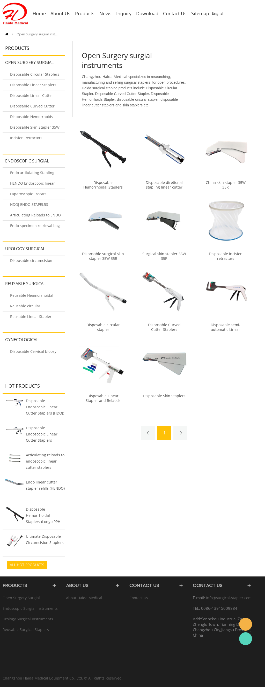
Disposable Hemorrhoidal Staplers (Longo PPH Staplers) (43, 516)
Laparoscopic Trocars (28, 193)
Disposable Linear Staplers (33, 84)
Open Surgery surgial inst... (37, 34)
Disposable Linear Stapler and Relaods (103, 398)
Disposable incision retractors (225, 256)
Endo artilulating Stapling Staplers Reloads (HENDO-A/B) (32, 174)
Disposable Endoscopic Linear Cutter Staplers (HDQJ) (45, 407)
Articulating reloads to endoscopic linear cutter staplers (45, 461)
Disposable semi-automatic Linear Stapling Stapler (225, 330)
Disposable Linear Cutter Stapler (31, 97)
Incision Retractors (26, 137)
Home (7, 34)
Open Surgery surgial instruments (28, 64)
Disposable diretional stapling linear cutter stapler (164, 187)
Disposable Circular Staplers (34, 74)
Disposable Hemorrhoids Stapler (31, 118)
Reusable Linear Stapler (30, 316)
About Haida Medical (84, 597)
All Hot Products (27, 564)
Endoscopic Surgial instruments (26, 162)
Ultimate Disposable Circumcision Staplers (45, 539)
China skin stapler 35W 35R (226, 185)
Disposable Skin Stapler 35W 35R (35, 129)
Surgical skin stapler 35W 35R (164, 256)
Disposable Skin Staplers (164, 396)
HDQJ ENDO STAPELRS (29, 204)
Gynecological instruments (20, 341)
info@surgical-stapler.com (229, 597)
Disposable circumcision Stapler (31, 262)
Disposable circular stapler (103, 327)
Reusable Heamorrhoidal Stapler (31, 297)
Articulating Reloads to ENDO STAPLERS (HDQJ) (35, 217)
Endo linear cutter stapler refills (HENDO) (45, 485)
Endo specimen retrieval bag (35, 225)
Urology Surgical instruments (24, 250)
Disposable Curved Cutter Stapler (32, 108)
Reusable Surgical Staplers (24, 285)
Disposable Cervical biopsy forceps (33, 353)
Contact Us (138, 597)
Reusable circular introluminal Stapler (27, 307)
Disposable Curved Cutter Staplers (164, 327)
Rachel (245, 638)
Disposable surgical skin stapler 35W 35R (103, 256)
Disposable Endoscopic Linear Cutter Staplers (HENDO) (41, 434)
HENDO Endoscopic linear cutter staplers (32, 185)
